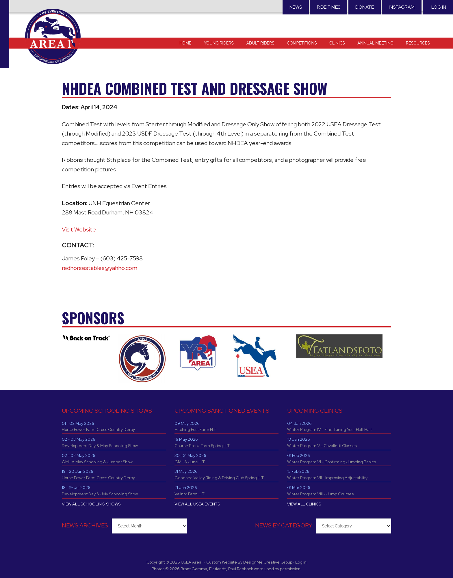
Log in (438, 7)
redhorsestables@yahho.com (99, 268)
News (295, 7)
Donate (364, 7)
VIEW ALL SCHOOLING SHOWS (91, 504)
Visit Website (79, 229)
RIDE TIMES (328, 7)
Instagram (402, 7)
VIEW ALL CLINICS (304, 504)
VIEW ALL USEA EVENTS (197, 504)
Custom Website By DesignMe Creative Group (249, 562)
